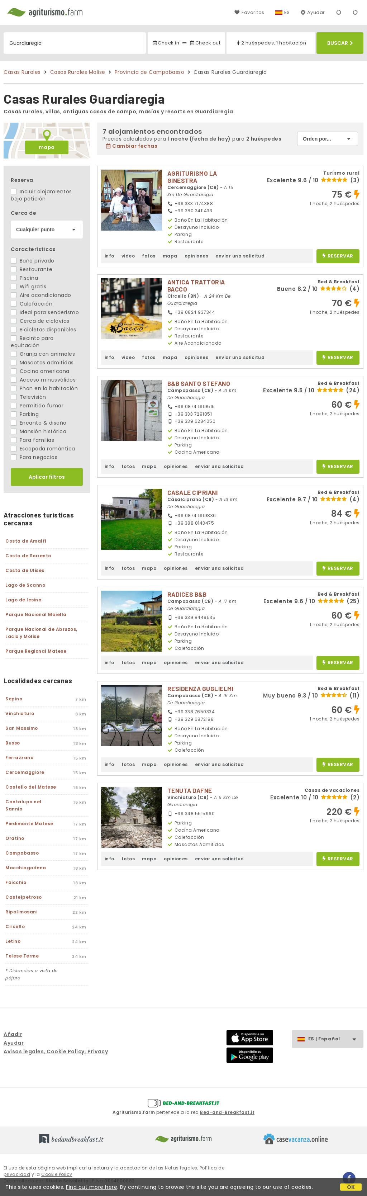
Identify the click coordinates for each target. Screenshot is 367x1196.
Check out (204, 42)
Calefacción (31, 303)
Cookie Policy (56, 1174)
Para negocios (34, 457)
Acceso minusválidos (43, 379)
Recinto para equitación (32, 342)
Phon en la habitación (44, 388)
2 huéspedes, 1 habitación (270, 42)
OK (351, 1187)
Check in (165, 42)
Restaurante (31, 269)
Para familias (32, 440)
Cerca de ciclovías (40, 321)
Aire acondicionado (41, 295)
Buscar (340, 43)
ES (287, 12)
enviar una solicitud (239, 256)
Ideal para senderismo (45, 312)
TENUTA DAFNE (189, 790)
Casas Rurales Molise (77, 72)
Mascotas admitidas (42, 362)
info (109, 256)
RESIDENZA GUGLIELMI (200, 688)
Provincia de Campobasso (150, 72)
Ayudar (313, 12)
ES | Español (335, 1039)
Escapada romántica (43, 448)
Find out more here (91, 1187)
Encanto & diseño (39, 422)
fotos (149, 256)
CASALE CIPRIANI (192, 492)
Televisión (28, 397)
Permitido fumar (37, 405)
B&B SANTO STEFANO (198, 383)
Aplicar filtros (47, 477)
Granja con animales (43, 354)
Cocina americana (40, 371)
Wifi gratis (28, 286)
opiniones (197, 256)
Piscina (24, 278)
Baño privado (32, 260)
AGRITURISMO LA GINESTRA (192, 177)
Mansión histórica (38, 431)
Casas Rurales (22, 72)
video (128, 256)
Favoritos (249, 12)
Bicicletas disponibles (43, 329)
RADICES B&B (187, 594)
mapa (47, 147)
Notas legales (181, 1168)
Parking (25, 414)
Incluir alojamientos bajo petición (41, 195)
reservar (338, 256)
